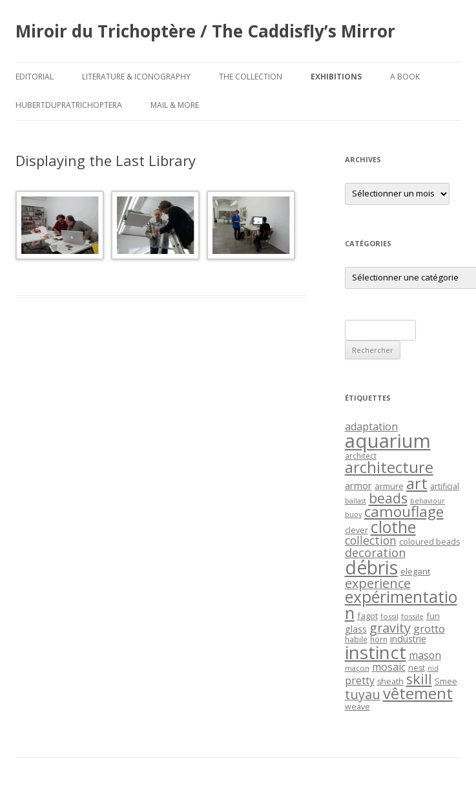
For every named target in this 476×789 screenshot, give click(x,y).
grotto (429, 628)
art (417, 483)
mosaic (389, 667)
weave (357, 706)
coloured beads (429, 541)
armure (389, 486)
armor (358, 485)
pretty (360, 680)
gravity (390, 627)
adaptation (371, 426)
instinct (375, 652)
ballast (355, 500)
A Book (405, 76)
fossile (412, 616)
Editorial (35, 76)
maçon (357, 668)
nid (433, 668)
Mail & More (174, 105)
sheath (390, 681)
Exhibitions (336, 76)
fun (433, 616)
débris (371, 567)
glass (356, 629)
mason (425, 655)
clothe (393, 527)
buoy (353, 514)
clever (356, 530)
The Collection (250, 76)
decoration (375, 552)
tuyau (362, 694)
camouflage (404, 511)
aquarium (388, 441)
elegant (415, 571)
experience (378, 583)
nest (416, 667)
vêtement (418, 693)
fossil (389, 616)
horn (379, 639)
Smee (446, 681)
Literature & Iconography (136, 76)
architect (361, 455)
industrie (408, 639)
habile (356, 639)
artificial (444, 486)
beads (388, 498)
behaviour (427, 500)
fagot (367, 616)
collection (371, 540)
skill (419, 678)
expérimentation (401, 605)
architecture (389, 467)
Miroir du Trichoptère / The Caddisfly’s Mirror (205, 31)
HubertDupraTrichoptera (69, 105)
